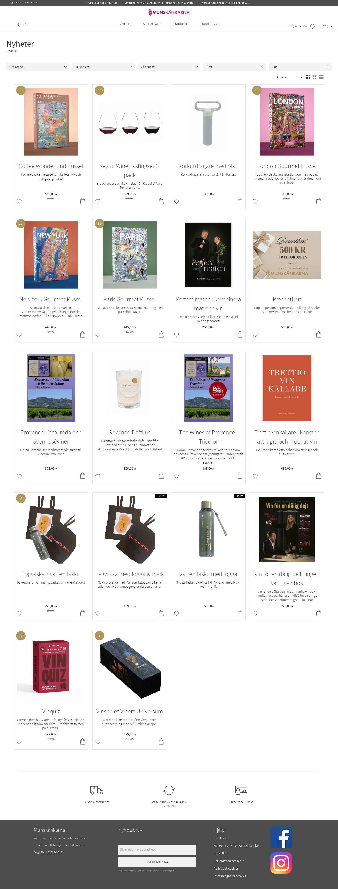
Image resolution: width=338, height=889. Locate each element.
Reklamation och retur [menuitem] (229, 861)
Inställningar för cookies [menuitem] (230, 876)
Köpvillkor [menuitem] (220, 853)
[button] (315, 26)
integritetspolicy (168, 870)
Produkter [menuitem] (181, 26)
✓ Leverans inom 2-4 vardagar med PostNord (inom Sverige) (157, 3)
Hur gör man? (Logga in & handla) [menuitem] (236, 846)
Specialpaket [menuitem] (152, 26)
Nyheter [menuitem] (125, 26)
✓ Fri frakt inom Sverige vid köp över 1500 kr (224, 3)
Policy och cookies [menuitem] (226, 869)
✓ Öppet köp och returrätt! (101, 3)
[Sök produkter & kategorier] (39, 27)
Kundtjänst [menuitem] (210, 26)
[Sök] (18, 27)
